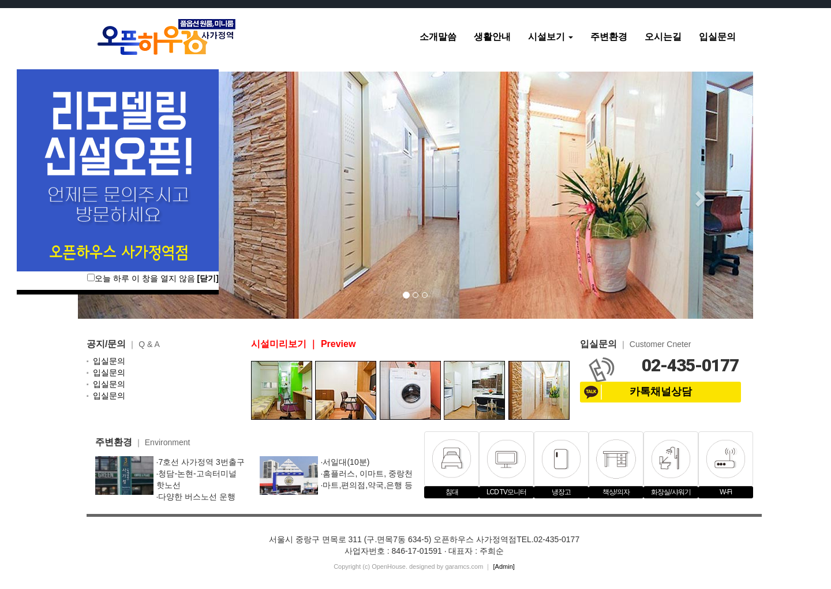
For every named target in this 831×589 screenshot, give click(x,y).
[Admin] (504, 566)
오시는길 (663, 37)
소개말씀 (438, 37)
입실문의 (717, 37)
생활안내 (492, 37)
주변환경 (608, 37)
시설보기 (550, 37)
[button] (703, 195)
